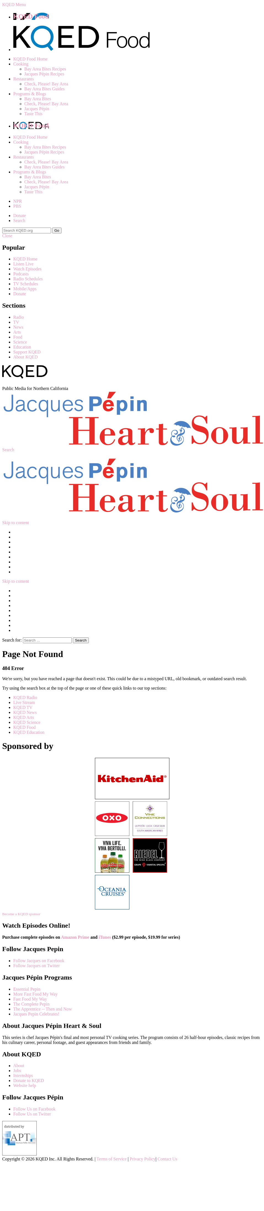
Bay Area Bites (37, 98)
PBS (17, 206)
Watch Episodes (27, 269)
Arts (17, 332)
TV (16, 322)
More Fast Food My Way (35, 994)
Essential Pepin (26, 989)
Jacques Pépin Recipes (44, 74)
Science (20, 342)
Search (19, 220)
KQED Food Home (30, 59)
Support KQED (27, 352)
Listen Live (23, 264)
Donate (19, 215)
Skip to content (15, 522)
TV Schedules (25, 283)
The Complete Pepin (31, 1004)
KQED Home (25, 259)
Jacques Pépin (36, 108)
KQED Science (26, 722)
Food (17, 337)
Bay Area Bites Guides (44, 88)
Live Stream (24, 702)
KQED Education (28, 732)
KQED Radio (25, 697)
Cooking (20, 64)
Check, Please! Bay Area (46, 83)
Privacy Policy (143, 1159)
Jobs (17, 1070)
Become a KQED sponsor (21, 914)
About (18, 1065)
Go (56, 230)
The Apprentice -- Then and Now (42, 1009)
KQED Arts (23, 717)
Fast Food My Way (30, 999)
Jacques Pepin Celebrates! (36, 1014)
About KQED (25, 357)
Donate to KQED (28, 1080)
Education (22, 347)
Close (7, 235)
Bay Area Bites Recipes (45, 69)
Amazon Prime (75, 937)
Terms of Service (112, 1159)
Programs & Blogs (29, 93)
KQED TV (22, 707)
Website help (24, 1085)
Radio (18, 317)
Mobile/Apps (24, 288)
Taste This (33, 113)
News (18, 327)
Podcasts (21, 273)
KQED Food (31, 16)
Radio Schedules (28, 278)
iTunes (104, 937)
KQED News (25, 712)
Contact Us (167, 1159)
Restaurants (23, 78)
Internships (23, 1075)
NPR (17, 201)
